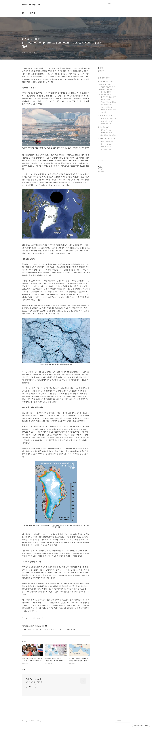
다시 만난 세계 (105, 92)
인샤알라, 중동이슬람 (108, 102)
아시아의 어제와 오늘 (108, 97)
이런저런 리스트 (106, 133)
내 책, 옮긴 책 (105, 130)
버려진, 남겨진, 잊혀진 (108, 119)
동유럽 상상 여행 (106, 121)
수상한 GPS (105, 84)
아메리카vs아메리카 (108, 110)
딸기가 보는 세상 (105, 81)
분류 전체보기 (104, 78)
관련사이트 (119, 721)
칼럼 (103, 112)
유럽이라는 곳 (106, 105)
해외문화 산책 (105, 124)
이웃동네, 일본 (106, 99)
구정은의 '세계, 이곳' (107, 89)
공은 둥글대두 (105, 149)
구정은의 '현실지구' (107, 87)
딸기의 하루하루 (106, 142)
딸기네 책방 (103, 127)
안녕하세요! (101, 71)
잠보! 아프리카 (106, 107)
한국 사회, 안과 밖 (107, 94)
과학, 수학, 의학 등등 (108, 135)
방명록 (32, 13)
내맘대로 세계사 (105, 116)
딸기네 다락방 (106, 144)
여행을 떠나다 (106, 147)
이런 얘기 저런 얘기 (106, 138)
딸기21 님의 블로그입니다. (34, 682)
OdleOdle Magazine (31, 4)
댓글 (23, 670)
